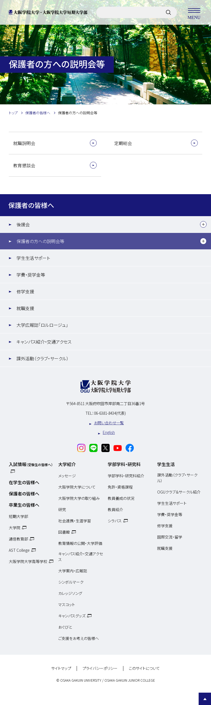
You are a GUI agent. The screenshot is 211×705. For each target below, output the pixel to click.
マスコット (66, 604)
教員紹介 (115, 509)
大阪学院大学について (77, 487)
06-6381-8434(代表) (110, 413)
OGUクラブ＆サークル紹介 (179, 492)
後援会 (23, 224)
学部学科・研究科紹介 (126, 475)
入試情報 (31, 464)
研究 (62, 509)
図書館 (64, 532)
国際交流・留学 (169, 537)
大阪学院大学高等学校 (28, 561)
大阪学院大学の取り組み (79, 498)
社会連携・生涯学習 (74, 520)
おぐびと (65, 627)
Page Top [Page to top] (205, 699)
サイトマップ (61, 668)
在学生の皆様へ (24, 482)
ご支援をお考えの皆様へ (78, 638)
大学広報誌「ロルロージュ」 (42, 325)
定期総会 (123, 143)
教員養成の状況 (121, 498)
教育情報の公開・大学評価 (80, 543)
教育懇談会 (24, 165)
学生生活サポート (33, 258)
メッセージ (67, 475)
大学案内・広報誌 (72, 570)
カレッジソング (70, 593)
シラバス (115, 520)
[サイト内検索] (168, 12)
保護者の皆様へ (31, 205)
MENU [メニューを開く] (194, 12)
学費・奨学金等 (30, 274)
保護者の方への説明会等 (40, 241)
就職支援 (25, 308)
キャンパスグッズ (71, 615)
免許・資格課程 (120, 487)
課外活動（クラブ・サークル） (42, 358)
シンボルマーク (71, 582)
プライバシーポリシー (100, 668)
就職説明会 (24, 143)
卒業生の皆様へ (24, 504)
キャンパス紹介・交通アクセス (43, 341)
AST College (19, 550)
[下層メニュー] (203, 224)
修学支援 (25, 291)
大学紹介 (67, 464)
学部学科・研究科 (124, 464)
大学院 (14, 527)
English (109, 432)
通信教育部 (18, 539)
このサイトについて (144, 668)
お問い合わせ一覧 (109, 422)
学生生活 (166, 464)
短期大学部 (18, 516)
